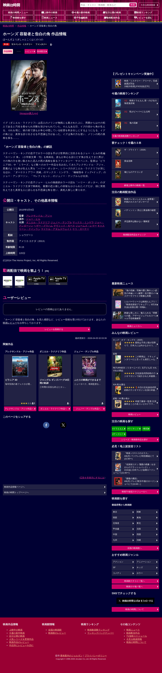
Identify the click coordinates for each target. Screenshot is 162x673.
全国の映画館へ (134, 548)
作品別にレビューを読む (21, 645)
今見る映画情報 (134, 639)
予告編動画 (80, 17)
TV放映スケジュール (136, 636)
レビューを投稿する (54, 329)
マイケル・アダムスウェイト (56, 229)
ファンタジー (41, 44)
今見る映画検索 (148, 5)
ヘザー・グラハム (43, 225)
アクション (118, 562)
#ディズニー (118, 434)
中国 (115, 534)
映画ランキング (143, 12)
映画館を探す (18, 17)
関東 (139, 512)
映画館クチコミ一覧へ (134, 581)
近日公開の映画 (112, 12)
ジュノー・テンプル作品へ (88, 409)
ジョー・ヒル (33, 219)
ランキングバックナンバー (100, 633)
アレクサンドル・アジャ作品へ (19, 409)
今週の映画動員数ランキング (125, 136)
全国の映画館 (55, 630)
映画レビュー (134, 414)
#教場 (145, 428)
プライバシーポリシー (96, 655)
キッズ (140, 567)
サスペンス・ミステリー (21, 44)
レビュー (29, 51)
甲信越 (116, 529)
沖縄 (139, 540)
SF (114, 567)
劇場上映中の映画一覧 (134, 185)
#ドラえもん (118, 428)
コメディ (117, 573)
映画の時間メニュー (18, 12)
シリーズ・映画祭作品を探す (134, 439)
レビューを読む (143, 17)
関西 (115, 518)
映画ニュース (49, 17)
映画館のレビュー (57, 633)
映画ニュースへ (134, 326)
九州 (115, 540)
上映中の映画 (49, 12)
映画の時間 (8, 26)
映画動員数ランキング (98, 630)
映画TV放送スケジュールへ (134, 491)
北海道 (116, 523)
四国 (139, 534)
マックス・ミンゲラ (83, 222)
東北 (139, 523)
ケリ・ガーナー (80, 229)
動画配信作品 (112, 17)
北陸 (139, 529)
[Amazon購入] (29, 113)
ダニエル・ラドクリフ (38, 222)
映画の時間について (134, 609)
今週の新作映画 (81, 12)
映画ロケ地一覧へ (134, 586)
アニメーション (144, 562)
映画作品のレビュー (19, 642)
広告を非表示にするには (92, 477)
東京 (115, 512)
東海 (139, 518)
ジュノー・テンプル (61, 222)
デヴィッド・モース (64, 225)
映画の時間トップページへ (16, 492)
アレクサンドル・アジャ (39, 215)
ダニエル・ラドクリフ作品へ (53, 409)
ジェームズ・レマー (86, 225)
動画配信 (41, 51)
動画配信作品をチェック (134, 235)
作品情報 (21, 26)
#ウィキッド (133, 428)
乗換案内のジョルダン (71, 655)
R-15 (6, 44)
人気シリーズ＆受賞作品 (21, 639)
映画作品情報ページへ (14, 487)
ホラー (140, 573)
